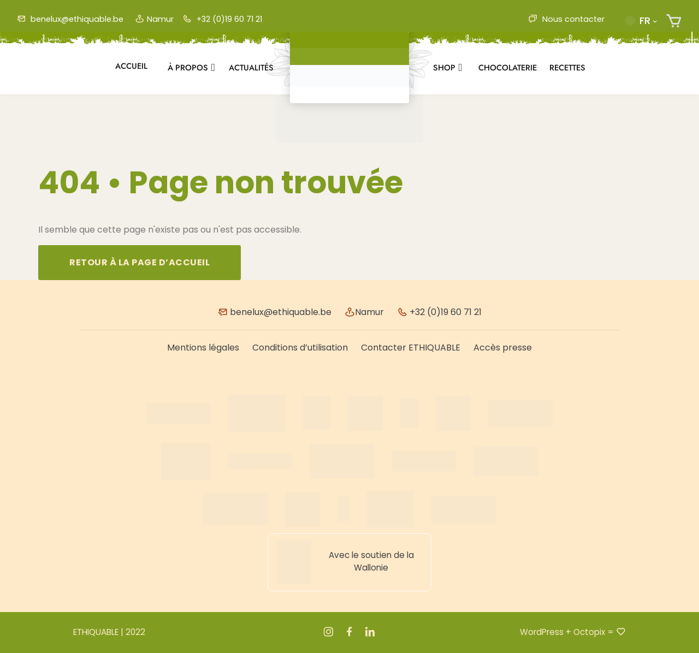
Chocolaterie (507, 68)
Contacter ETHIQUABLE (410, 347)
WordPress (542, 632)
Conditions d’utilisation (300, 347)
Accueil (131, 66)
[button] (641, 21)
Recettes (567, 68)
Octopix (589, 632)
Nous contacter (566, 19)
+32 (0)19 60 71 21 (222, 19)
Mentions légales (203, 347)
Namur (154, 19)
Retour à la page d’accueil (139, 262)
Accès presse (502, 347)
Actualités (251, 68)
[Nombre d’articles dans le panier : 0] (674, 21)
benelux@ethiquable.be (69, 19)
